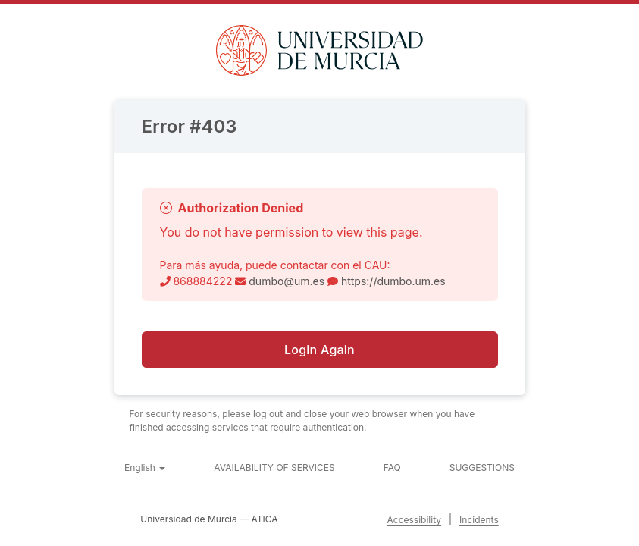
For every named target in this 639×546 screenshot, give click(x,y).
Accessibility (414, 520)
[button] (144, 467)
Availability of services (274, 467)
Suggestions (482, 467)
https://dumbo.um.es (393, 281)
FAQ (392, 467)
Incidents (479, 520)
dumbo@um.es (286, 281)
